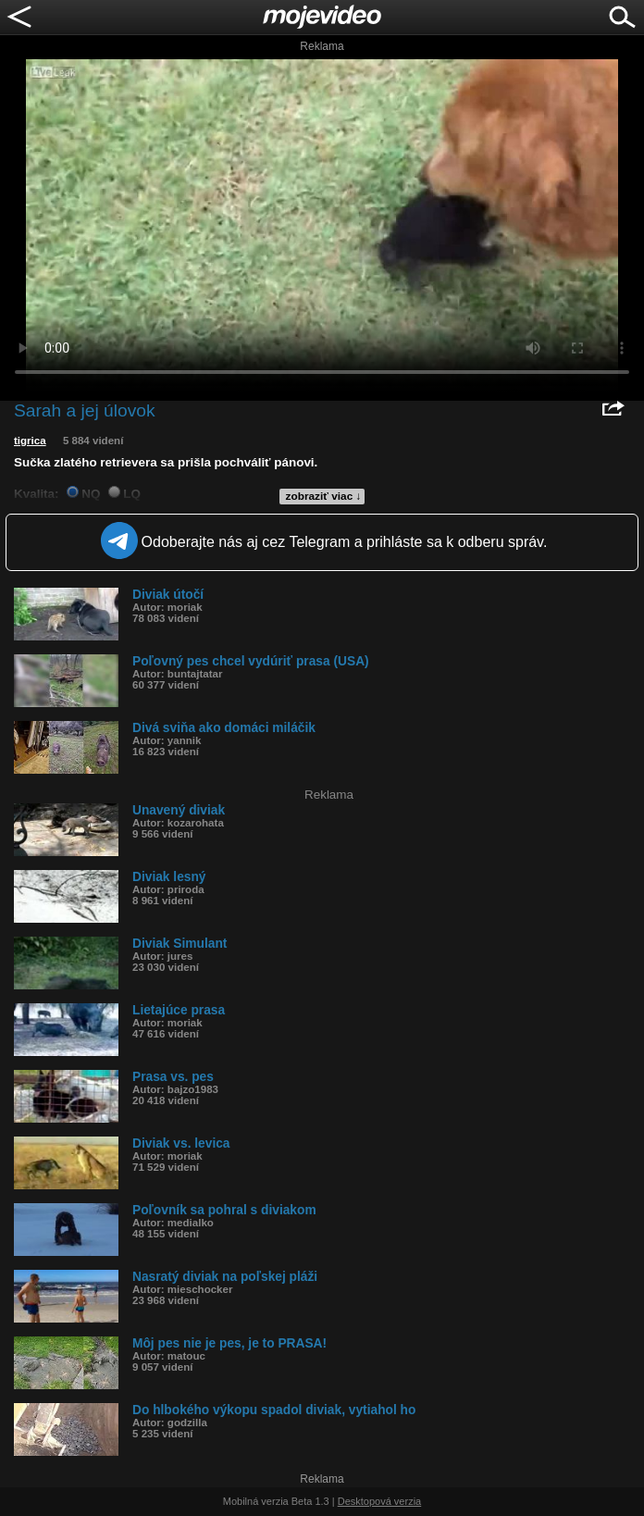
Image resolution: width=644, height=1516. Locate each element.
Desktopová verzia (380, 1501)
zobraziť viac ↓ (324, 496)
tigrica (30, 440)
